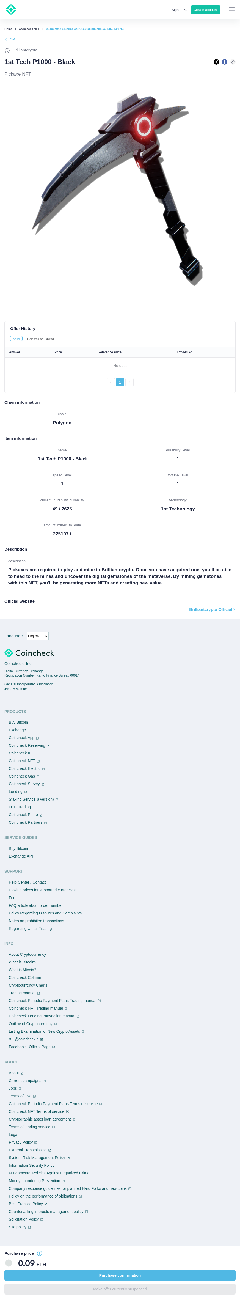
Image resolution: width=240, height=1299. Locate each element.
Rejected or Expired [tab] (40, 338)
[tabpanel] (120, 367)
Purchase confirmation (120, 1275)
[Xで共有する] (216, 62)
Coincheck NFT (29, 29)
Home (8, 29)
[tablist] (120, 338)
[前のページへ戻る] (111, 382)
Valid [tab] (16, 338)
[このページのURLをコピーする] (233, 62)
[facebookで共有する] (224, 62)
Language (13, 635)
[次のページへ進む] (129, 382)
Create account (206, 10)
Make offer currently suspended (120, 1289)
